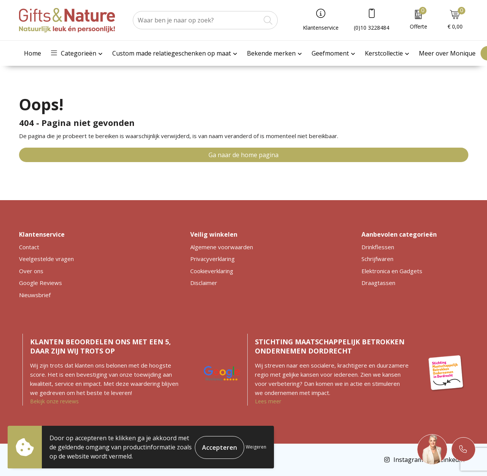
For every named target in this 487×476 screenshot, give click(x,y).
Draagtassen (378, 283)
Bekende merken (271, 53)
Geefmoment (330, 53)
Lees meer (268, 401)
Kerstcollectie (384, 53)
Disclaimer (203, 283)
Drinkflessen (377, 247)
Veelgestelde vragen (46, 259)
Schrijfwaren (377, 259)
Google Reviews (40, 283)
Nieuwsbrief (35, 295)
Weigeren (256, 447)
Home (32, 53)
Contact (29, 247)
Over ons (31, 271)
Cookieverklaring (211, 271)
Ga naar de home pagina (243, 155)
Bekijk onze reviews (54, 401)
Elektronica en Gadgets (391, 271)
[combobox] (196, 20)
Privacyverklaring (212, 259)
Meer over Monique (447, 53)
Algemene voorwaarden (221, 247)
